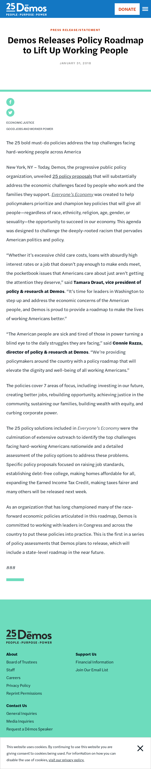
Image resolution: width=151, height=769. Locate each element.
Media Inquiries (20, 721)
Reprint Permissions (24, 693)
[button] (10, 102)
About (11, 654)
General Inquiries (21, 713)
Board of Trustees (21, 662)
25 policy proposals (72, 176)
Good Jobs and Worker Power (29, 128)
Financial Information (94, 662)
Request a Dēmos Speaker (29, 729)
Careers (13, 677)
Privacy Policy (18, 685)
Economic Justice (20, 122)
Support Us (86, 654)
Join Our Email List (92, 670)
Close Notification (135, 753)
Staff (10, 670)
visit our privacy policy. (66, 759)
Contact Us (16, 705)
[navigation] (145, 9)
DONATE (127, 9)
